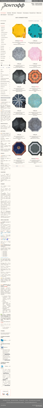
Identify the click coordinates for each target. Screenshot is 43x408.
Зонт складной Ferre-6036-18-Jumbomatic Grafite (35, 163)
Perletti (2, 42)
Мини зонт (39, 12)
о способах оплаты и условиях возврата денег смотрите (5, 168)
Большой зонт (32, 12)
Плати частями (4, 0)
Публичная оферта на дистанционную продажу (15, 402)
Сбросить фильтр (5, 97)
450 (3, 67)
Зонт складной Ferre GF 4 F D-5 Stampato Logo (35, 90)
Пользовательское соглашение (34, 400)
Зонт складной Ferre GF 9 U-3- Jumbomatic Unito (19, 90)
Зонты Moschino (3, 281)
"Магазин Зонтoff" (39, 405)
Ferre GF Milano (4, 34)
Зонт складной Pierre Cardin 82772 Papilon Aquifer (35, 114)
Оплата (13, 0)
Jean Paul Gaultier (4, 37)
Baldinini (3, 27)
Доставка (9, 0)
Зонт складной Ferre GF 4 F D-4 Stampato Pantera (35, 138)
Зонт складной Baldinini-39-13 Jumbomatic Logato (19, 114)
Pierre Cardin (3, 44)
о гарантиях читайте (7, 180)
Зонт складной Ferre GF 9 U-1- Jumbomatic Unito (19, 138)
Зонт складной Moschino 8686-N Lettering (35, 66)
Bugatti (2, 30)
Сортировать (30, 20)
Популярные (26, 12)
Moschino (3, 39)
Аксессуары (11, 15)
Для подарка (4, 15)
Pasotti (2, 40)
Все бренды (3, 13)
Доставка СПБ (21, 400)
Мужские (19, 13)
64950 (8, 67)
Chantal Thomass (4, 32)
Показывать (37, 167)
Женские (14, 13)
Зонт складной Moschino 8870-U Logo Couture (19, 43)
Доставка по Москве (14, 400)
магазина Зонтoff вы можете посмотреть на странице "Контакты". (5, 108)
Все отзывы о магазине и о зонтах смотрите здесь (5, 333)
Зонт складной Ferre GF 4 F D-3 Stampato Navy (19, 163)
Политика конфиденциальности (31, 402)
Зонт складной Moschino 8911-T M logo (35, 42)
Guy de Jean (3, 35)
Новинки (9, 12)
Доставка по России (6, 400)
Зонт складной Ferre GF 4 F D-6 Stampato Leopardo (19, 66)
